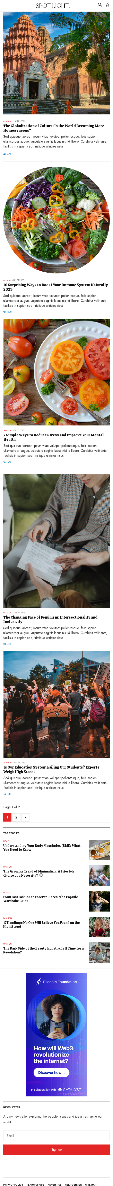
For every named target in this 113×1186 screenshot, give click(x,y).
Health (7, 280)
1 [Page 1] (7, 817)
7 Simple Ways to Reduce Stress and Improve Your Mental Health (53, 437)
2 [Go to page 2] (16, 817)
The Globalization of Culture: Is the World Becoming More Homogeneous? (53, 128)
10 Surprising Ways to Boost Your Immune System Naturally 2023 (55, 287)
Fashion (7, 918)
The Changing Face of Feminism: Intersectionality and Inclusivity (50, 619)
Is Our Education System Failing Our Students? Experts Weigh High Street (51, 769)
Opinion (7, 612)
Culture (7, 121)
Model (6, 892)
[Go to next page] (25, 817)
